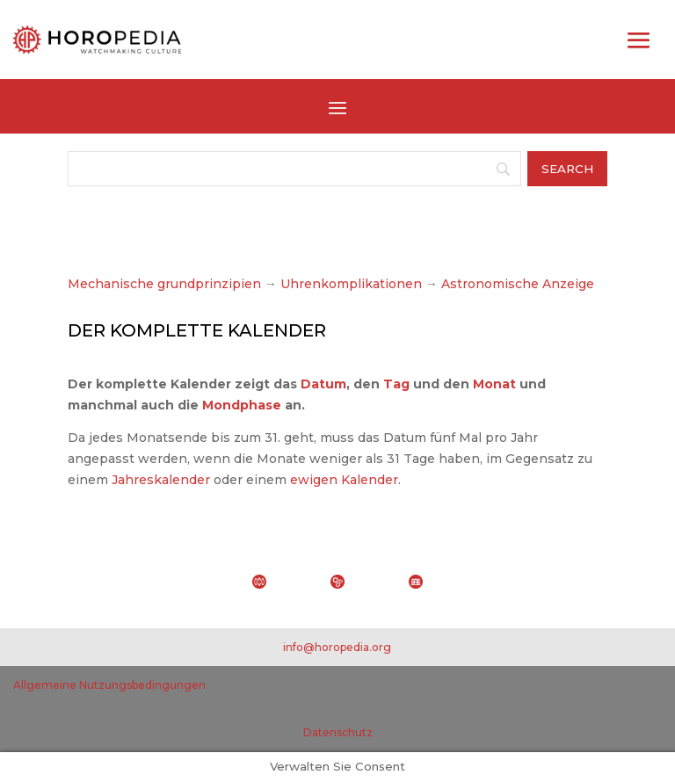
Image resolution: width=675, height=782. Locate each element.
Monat (494, 384)
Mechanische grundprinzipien (164, 284)
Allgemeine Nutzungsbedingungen (109, 684)
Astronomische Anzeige (516, 284)
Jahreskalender (161, 480)
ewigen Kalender (344, 480)
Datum (323, 384)
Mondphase (241, 405)
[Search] (294, 168)
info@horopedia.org (337, 647)
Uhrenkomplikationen (351, 284)
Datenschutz (338, 732)
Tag (396, 384)
